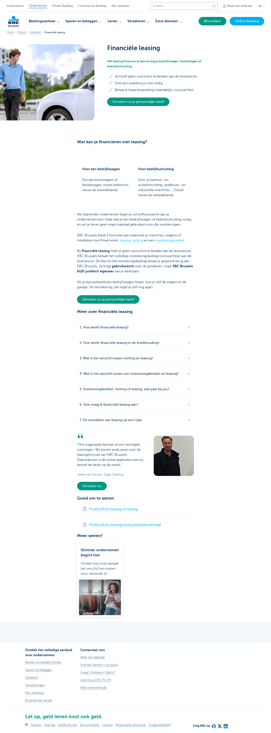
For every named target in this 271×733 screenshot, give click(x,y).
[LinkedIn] (225, 724)
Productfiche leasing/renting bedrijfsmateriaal (125, 525)
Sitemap (49, 724)
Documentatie (89, 724)
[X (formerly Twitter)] (219, 724)
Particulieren (15, 5)
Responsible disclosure (130, 724)
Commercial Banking (92, 5)
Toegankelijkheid (159, 724)
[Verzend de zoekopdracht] (214, 6)
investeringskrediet (169, 240)
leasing (125, 240)
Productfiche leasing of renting (113, 509)
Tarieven (36, 724)
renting (138, 240)
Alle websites (120, 5)
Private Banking (62, 5)
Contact (107, 724)
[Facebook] (213, 724)
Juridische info (67, 724)
